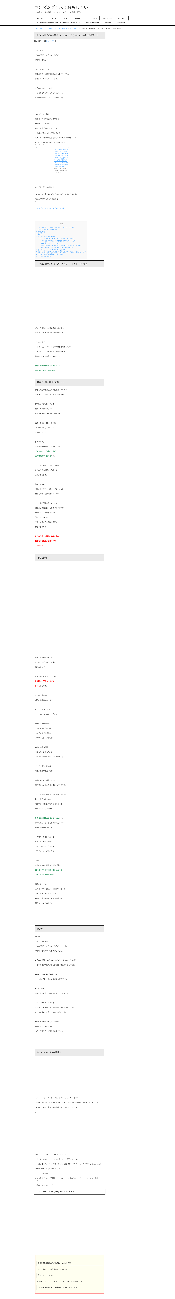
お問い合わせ (121, 22)
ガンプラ (54, 18)
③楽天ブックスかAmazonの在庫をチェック (57, 247)
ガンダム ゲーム (107, 18)
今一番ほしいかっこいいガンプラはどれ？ (50, 250)
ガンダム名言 (93, 18)
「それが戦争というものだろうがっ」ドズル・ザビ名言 (55, 227)
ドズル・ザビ (50, 41)
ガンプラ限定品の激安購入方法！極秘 (49, 254)
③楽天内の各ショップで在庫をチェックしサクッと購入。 (62, 245)
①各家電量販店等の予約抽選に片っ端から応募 (58, 241)
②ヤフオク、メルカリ (50, 243)
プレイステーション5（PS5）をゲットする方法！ (56, 238)
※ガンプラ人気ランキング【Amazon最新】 (50, 208)
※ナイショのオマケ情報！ (45, 236)
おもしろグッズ (41, 18)
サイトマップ (122, 18)
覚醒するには (79, 18)
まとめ (39, 234)
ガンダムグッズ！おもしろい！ (63, 7)
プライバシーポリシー (92, 22)
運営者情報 (108, 22)
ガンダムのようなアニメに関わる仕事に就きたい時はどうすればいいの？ (61, 252)
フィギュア (66, 18)
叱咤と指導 (40, 232)
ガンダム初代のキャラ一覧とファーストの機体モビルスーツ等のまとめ (58, 22)
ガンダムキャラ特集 (43, 256)
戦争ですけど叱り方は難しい (46, 229)
